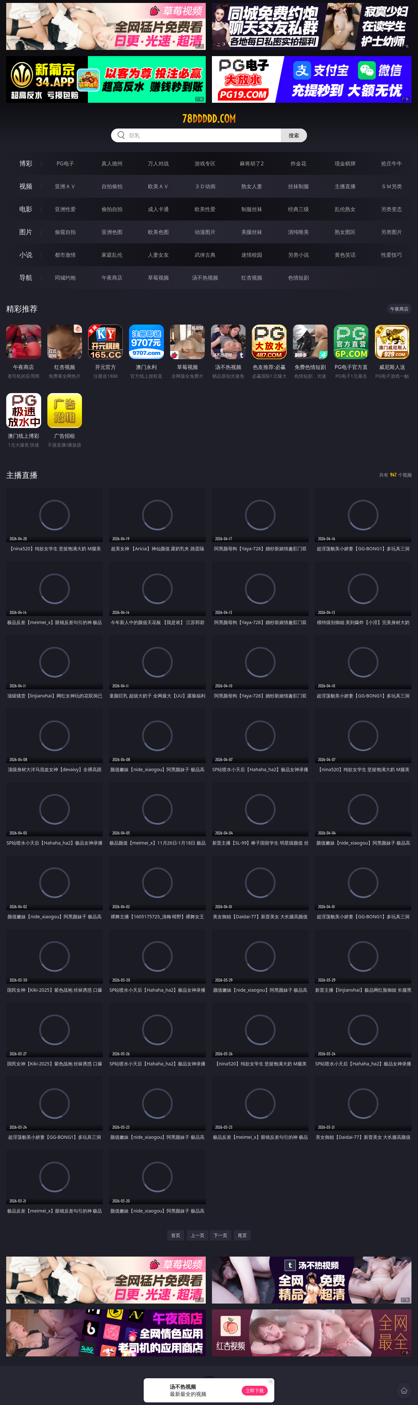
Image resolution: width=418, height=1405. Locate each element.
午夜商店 (112, 277)
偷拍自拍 (112, 209)
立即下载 (255, 1390)
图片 (25, 231)
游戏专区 (205, 163)
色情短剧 (298, 277)
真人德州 (112, 163)
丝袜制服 (298, 186)
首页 (175, 1235)
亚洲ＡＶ (65, 186)
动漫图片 (205, 232)
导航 (25, 277)
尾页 (242, 1235)
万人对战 (158, 163)
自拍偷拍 (112, 186)
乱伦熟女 (345, 209)
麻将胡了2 (252, 163)
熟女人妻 (251, 186)
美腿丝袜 (251, 232)
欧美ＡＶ (158, 186)
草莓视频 (158, 277)
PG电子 (65, 163)
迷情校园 (251, 254)
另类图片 (391, 232)
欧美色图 (158, 232)
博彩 (25, 163)
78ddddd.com (209, 118)
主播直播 (345, 186)
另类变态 (391, 209)
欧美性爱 (205, 209)
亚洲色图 (112, 232)
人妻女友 (158, 254)
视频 (25, 186)
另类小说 (298, 254)
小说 (25, 254)
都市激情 (65, 254)
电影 (25, 209)
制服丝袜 (251, 209)
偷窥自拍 (65, 232)
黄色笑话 (345, 254)
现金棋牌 (345, 163)
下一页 (220, 1235)
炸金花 (298, 163)
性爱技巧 (391, 254)
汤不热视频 (205, 277)
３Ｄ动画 (205, 186)
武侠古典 (205, 254)
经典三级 (298, 209)
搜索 (294, 135)
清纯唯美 (298, 232)
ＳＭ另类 (391, 186)
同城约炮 (65, 277)
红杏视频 (251, 277)
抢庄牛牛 (391, 163)
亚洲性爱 (65, 209)
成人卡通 (158, 209)
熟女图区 (345, 232)
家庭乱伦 (112, 254)
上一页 (197, 1235)
